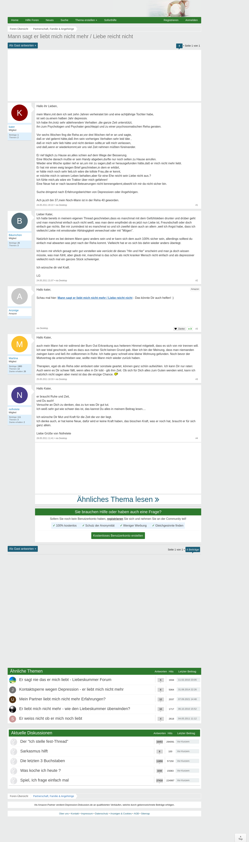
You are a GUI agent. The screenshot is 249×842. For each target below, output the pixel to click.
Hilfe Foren (32, 20)
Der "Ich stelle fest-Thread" (44, 741)
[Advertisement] (104, 75)
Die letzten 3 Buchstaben (42, 760)
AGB (136, 813)
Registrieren (171, 20)
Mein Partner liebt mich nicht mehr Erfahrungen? (62, 699)
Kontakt (75, 813)
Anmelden (191, 20)
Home (14, 20)
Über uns (64, 813)
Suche (64, 20)
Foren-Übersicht (19, 796)
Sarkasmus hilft (34, 751)
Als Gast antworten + (22, 45)
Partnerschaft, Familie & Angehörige (53, 796)
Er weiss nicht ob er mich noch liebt (50, 718)
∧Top (240, 837)
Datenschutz (101, 813)
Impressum (87, 813)
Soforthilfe (110, 20)
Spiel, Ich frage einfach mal (44, 780)
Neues (49, 20)
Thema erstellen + (86, 20)
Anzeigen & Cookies (121, 813)
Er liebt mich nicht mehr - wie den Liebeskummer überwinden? (74, 708)
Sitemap (145, 813)
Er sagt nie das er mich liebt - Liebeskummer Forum (65, 679)
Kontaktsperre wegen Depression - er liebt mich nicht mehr (71, 689)
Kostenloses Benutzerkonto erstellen (118, 535)
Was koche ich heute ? (40, 770)
